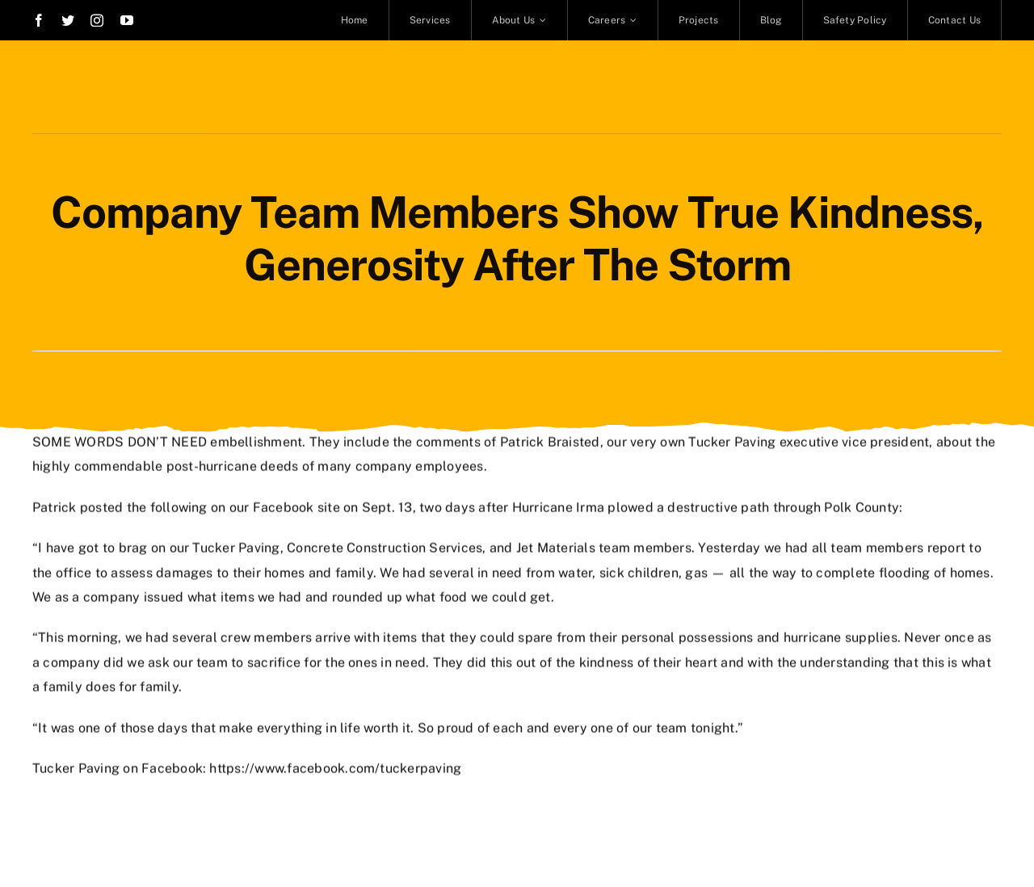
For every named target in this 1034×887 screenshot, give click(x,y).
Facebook (283, 505)
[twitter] (67, 20)
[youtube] (126, 20)
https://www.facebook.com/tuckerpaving (335, 767)
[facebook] (38, 20)
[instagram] (96, 20)
